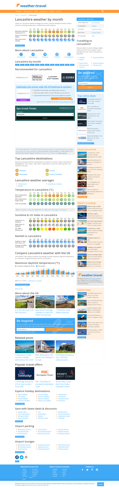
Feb (22, 65)
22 (48, 271)
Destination (19, 115)
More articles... (82, 197)
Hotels (81, 59)
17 (38, 272)
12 (31, 274)
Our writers (35, 474)
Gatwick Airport (63, 432)
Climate (55, 479)
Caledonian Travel (64, 419)
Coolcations (62, 399)
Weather (19, 11)
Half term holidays (24, 404)
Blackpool (23, 173)
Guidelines (35, 476)
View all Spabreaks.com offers (66, 105)
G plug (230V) (96, 32)
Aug (52, 65)
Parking (55, 477)
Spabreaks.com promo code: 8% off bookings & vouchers (43, 90)
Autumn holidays (43, 401)
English (94, 26)
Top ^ (17, 464)
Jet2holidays (42, 417)
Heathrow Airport (44, 452)
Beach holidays (23, 397)
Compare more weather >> (22, 287)
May (37, 65)
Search (58, 11)
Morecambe (23, 177)
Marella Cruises (43, 421)
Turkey (64, 477)
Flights (55, 474)
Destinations (28, 11)
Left (93, 36)
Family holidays (23, 401)
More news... (81, 337)
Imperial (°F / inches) (35, 284)
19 (46, 272)
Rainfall (20, 189)
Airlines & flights (23, 419)
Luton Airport (42, 432)
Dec (72, 65)
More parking (20, 440)
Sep (57, 65)
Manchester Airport (24, 432)
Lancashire (23, 15)
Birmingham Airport (44, 434)
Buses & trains (84, 65)
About (24, 472)
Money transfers (98, 63)
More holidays (20, 407)
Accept (100, 484)
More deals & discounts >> (85, 143)
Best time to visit (21, 57)
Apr (32, 65)
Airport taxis (83, 63)
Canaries (64, 472)
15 (36, 273)
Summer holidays (43, 399)
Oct (62, 65)
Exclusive (23, 103)
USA (63, 479)
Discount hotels (23, 421)
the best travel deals (93, 278)
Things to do (97, 65)
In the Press (32, 479)
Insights (52, 11)
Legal (24, 477)
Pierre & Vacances (64, 417)
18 (41, 272)
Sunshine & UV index (54, 187)
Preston (52, 173)
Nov (67, 65)
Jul (47, 65)
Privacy (25, 476)
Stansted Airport (23, 434)
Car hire (81, 67)
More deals (19, 424)
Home (17, 15)
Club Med (61, 421)
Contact (25, 474)
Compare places (63, 401)
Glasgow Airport (63, 434)
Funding (34, 477)
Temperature (22, 187)
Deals (36, 11)
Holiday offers (22, 415)
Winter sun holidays (44, 404)
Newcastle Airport (64, 436)
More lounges (20, 455)
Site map (25, 479)
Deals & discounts (69, 57)
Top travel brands (24, 417)
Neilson (40, 419)
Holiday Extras (62, 415)
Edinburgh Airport (44, 436)
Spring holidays (43, 397)
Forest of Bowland (56, 177)
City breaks (21, 399)
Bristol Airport (22, 436)
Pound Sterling (96, 29)
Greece (64, 474)
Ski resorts (61, 404)
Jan (17, 65)
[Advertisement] (76, 5)
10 (28, 274)
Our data (34, 472)
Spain (63, 476)
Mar (27, 65)
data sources (62, 156)
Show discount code (63, 102)
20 (43, 272)
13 (33, 273)
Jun (42, 65)
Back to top (19, 292)
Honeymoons (62, 397)
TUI (39, 415)
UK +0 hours (96, 22)
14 (61, 273)
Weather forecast (33, 57)
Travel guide (57, 57)
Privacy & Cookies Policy (34, 485)
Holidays (82, 57)
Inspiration (44, 11)
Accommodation (98, 57)
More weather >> (20, 45)
